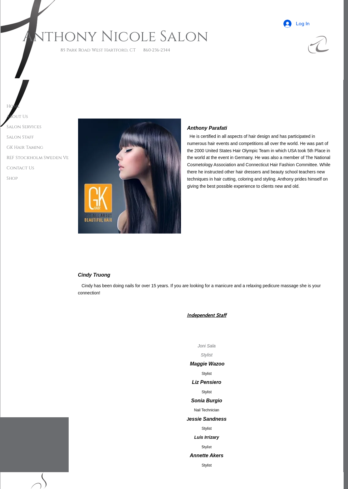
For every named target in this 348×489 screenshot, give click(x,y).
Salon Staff (20, 137)
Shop (12, 178)
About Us (17, 116)
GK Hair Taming (25, 147)
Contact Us (20, 168)
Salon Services (24, 127)
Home (13, 106)
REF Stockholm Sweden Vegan (42, 158)
